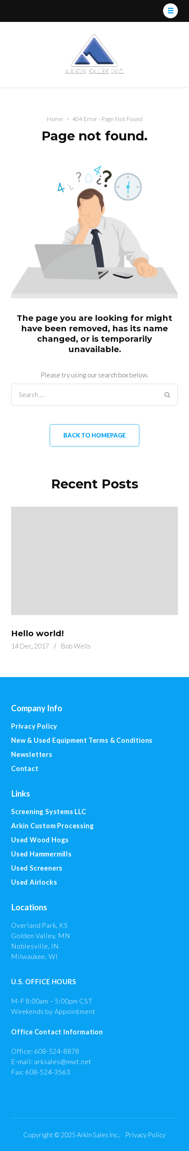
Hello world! (37, 633)
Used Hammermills (41, 854)
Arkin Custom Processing (52, 826)
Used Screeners (37, 868)
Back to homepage (94, 435)
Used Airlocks (34, 882)
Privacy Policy (34, 726)
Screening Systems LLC (48, 811)
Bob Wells (76, 646)
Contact (25, 768)
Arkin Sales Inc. (98, 1135)
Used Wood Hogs (40, 840)
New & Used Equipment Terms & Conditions (82, 740)
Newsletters (32, 754)
